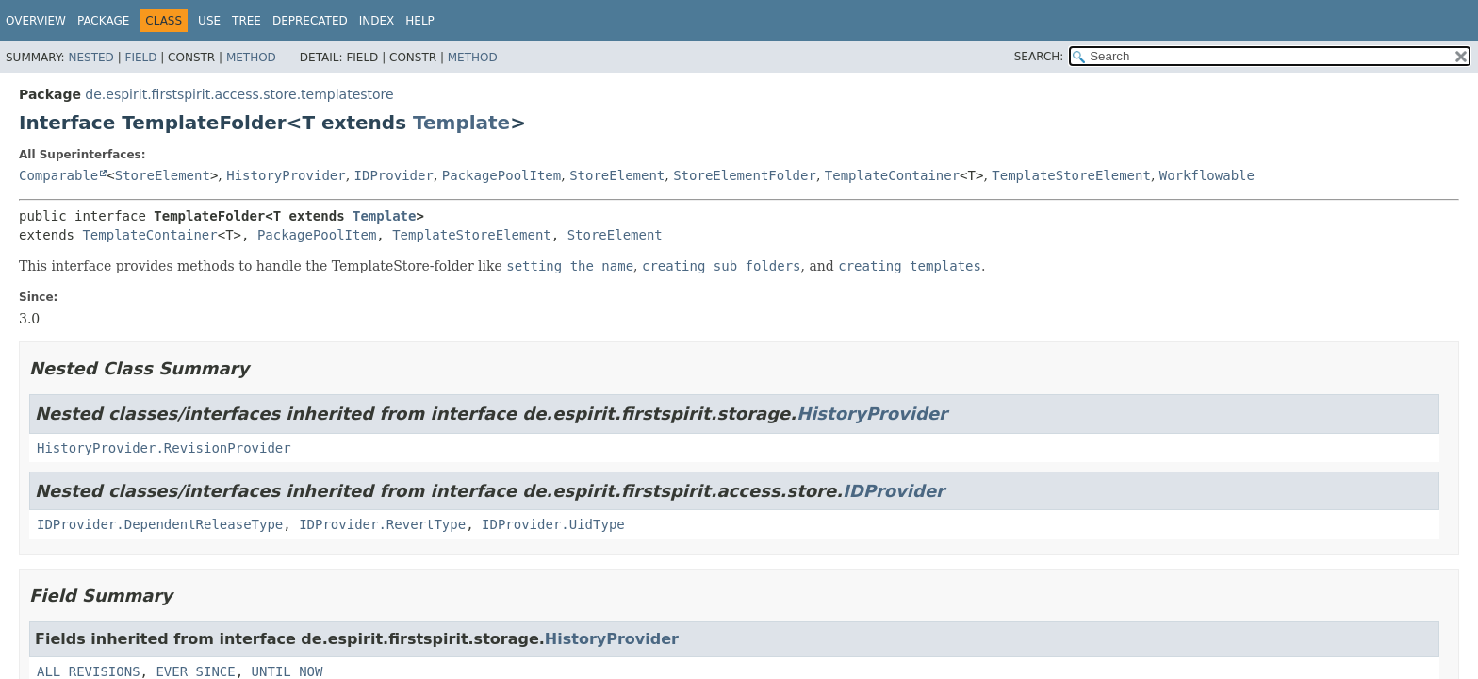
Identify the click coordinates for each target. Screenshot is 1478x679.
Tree (246, 20)
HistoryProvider (285, 175)
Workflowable (1207, 175)
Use (209, 20)
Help (420, 20)
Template (461, 122)
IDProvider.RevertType (382, 524)
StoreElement (162, 175)
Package (103, 20)
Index (377, 20)
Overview (36, 20)
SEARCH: (1039, 56)
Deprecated (310, 20)
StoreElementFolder (744, 175)
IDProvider (394, 175)
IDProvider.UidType (553, 524)
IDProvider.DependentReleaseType (160, 524)
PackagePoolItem (501, 175)
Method (251, 57)
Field (140, 57)
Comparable (58, 175)
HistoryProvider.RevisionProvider (164, 447)
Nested (90, 57)
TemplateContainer (892, 175)
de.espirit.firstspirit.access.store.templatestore (239, 94)
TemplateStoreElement (1071, 175)
